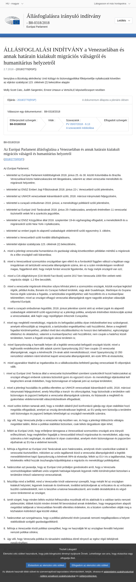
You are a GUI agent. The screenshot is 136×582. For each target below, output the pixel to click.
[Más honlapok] (112, 3)
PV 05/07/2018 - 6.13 (78, 124)
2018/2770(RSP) (26, 99)
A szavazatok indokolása (80, 127)
